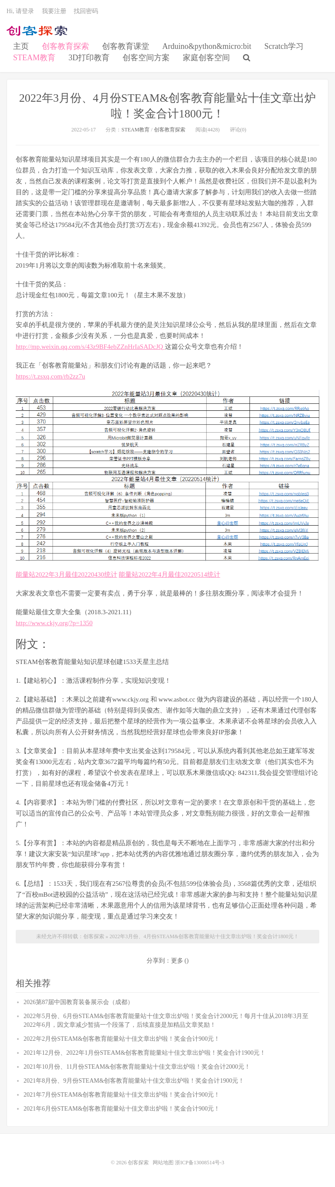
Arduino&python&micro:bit (206, 46)
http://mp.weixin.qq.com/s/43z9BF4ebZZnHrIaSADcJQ (90, 346)
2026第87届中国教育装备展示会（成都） (78, 1002)
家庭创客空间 (206, 57)
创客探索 (37, 31)
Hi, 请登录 (20, 11)
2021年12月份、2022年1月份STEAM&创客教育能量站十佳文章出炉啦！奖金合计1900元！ (145, 1052)
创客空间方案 (146, 57)
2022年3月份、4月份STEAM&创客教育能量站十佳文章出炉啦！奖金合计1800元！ (204, 936)
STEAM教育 (34, 57)
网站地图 (163, 1162)
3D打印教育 (88, 57)
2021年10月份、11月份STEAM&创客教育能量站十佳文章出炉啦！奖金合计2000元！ (137, 1066)
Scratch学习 (284, 46)
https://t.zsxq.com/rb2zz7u (50, 376)
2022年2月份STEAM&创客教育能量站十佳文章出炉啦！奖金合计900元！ (122, 1039)
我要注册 (54, 11)
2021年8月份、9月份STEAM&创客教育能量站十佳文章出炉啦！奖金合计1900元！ (134, 1080)
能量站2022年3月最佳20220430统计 (66, 574)
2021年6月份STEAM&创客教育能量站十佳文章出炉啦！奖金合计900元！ (122, 1108)
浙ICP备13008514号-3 (199, 1162)
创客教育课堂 (125, 46)
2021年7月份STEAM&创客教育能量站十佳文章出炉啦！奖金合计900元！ (122, 1094)
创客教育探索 (65, 46)
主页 (21, 46)
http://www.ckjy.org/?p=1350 (54, 622)
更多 (177, 960)
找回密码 (86, 11)
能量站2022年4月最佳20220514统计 (169, 574)
